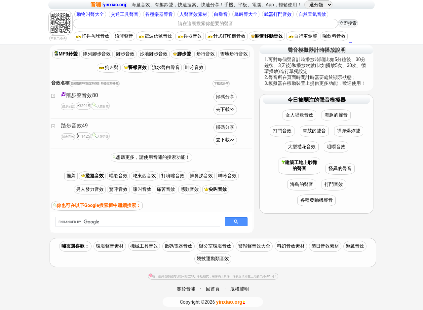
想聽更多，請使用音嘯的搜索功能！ (153, 157)
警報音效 (135, 67)
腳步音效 (125, 53)
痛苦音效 (166, 189)
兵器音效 (189, 36)
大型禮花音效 (302, 146)
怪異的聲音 (340, 168)
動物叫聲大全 (90, 14)
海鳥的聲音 (301, 184)
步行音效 (205, 53)
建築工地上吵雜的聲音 (299, 165)
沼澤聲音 (124, 36)
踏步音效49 (74, 125)
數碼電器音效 (178, 246)
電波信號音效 (155, 36)
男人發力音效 (90, 189)
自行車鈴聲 (302, 36)
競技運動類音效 (213, 258)
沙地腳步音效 (154, 53)
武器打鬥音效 (278, 14)
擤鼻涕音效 (201, 175)
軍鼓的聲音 (314, 130)
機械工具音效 (144, 246)
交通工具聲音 (124, 14)
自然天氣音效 (312, 14)
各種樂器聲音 (159, 14)
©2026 (213, 302)
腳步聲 (182, 53)
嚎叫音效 (142, 189)
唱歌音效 (118, 175)
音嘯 (96, 4)
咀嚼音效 (336, 146)
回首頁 (213, 289)
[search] (136, 222)
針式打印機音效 (226, 36)
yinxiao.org (114, 4)
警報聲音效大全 (254, 246)
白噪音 (221, 14)
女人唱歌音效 (299, 115)
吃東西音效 (144, 175)
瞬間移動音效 (267, 36)
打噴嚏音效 (172, 175)
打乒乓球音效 (92, 36)
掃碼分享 (225, 96)
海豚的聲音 (336, 115)
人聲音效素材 (193, 14)
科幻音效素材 (291, 246)
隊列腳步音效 (97, 53)
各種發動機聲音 (316, 200)
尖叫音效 (215, 189)
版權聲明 (239, 289)
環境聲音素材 (110, 246)
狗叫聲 (109, 67)
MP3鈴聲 (65, 53)
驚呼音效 (118, 189)
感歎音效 (189, 189)
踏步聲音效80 (79, 94)
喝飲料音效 (334, 36)
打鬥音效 (282, 130)
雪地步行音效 (234, 53)
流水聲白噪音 (166, 67)
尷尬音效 (92, 175)
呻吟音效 (194, 67)
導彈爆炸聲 (348, 130)
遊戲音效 (355, 246)
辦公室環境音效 (215, 246)
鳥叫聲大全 (245, 14)
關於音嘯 (186, 289)
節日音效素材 (325, 246)
